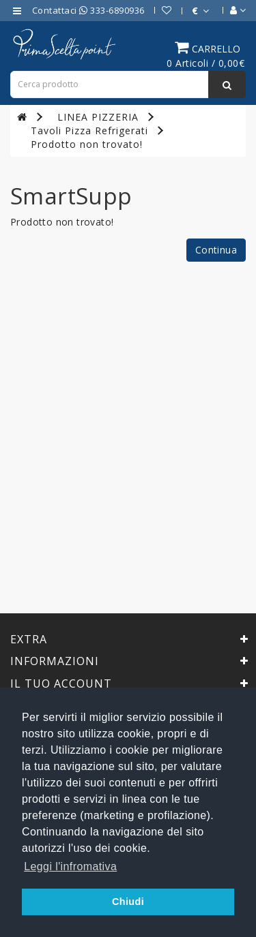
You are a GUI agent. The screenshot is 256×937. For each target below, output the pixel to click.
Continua (216, 249)
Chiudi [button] (128, 901)
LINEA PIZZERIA (98, 116)
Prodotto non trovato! (87, 144)
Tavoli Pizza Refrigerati (89, 130)
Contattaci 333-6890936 (88, 10)
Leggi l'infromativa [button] (70, 866)
